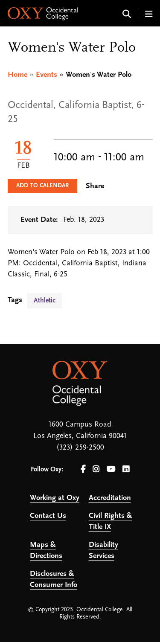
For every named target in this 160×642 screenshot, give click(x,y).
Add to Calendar (42, 186)
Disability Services (103, 550)
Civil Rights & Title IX (110, 521)
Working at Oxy (54, 498)
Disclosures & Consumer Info (53, 579)
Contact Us (48, 516)
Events (46, 75)
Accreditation (110, 498)
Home (17, 75)
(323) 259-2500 (80, 448)
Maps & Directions (46, 550)
